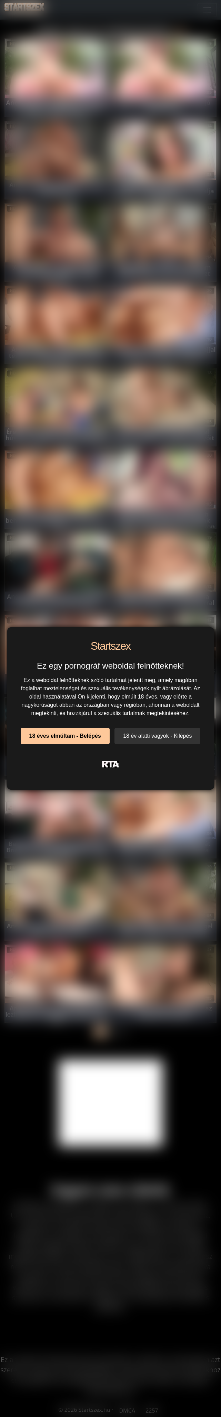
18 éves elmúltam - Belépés (65, 736)
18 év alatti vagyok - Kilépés (157, 736)
